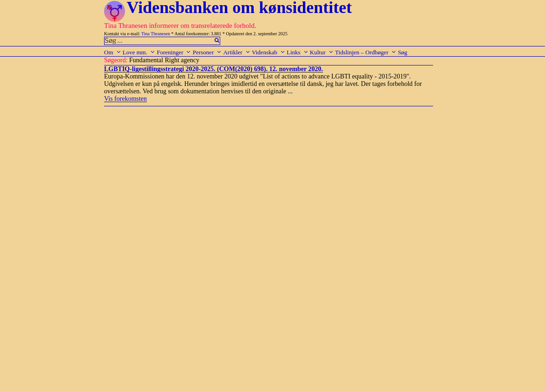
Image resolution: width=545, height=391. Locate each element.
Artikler (236, 52)
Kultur (322, 52)
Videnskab (268, 52)
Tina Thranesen (155, 33)
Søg (402, 52)
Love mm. (139, 52)
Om (112, 52)
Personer (207, 52)
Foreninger (174, 52)
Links (298, 52)
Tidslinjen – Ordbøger (365, 52)
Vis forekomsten (125, 98)
